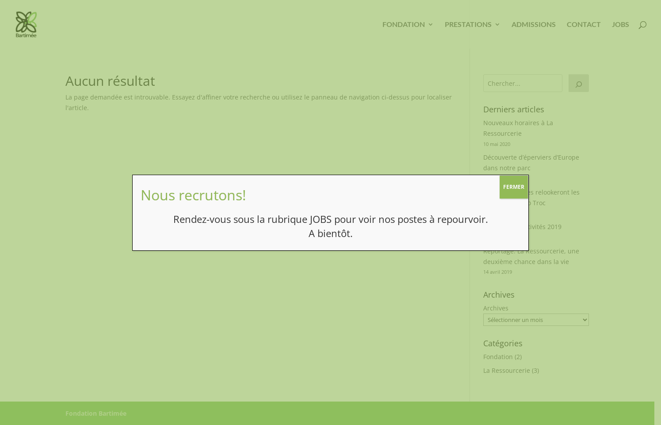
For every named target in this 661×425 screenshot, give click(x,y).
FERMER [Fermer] (513, 187)
